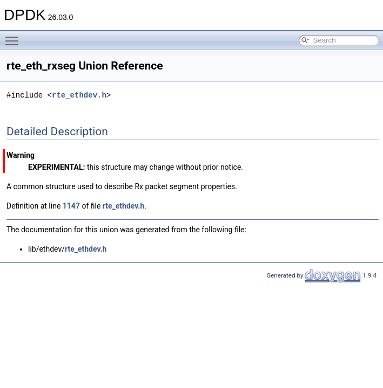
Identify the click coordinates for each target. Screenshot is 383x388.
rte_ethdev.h (79, 95)
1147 (71, 206)
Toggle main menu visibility (14, 36)
